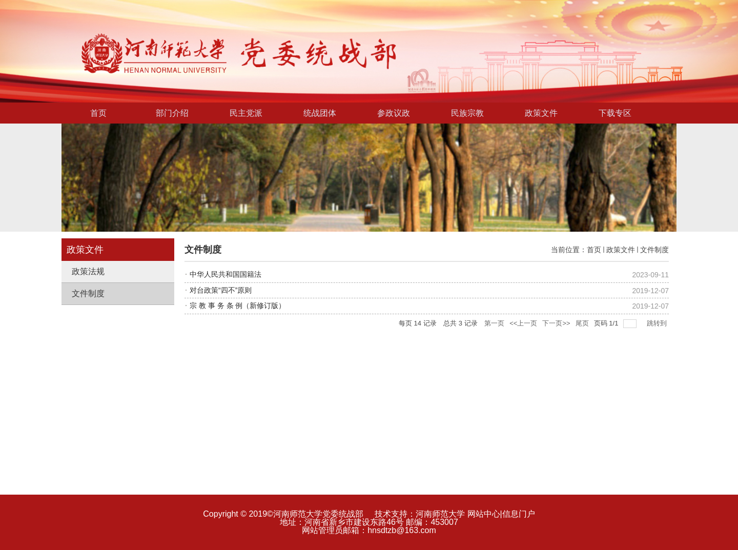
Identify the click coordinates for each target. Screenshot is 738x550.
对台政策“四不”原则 (221, 290)
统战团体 (319, 113)
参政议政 (393, 113)
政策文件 (541, 113)
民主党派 (246, 113)
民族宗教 (467, 113)
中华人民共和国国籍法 (225, 274)
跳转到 (658, 323)
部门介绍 (172, 113)
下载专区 (615, 113)
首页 (98, 113)
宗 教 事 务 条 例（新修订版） (237, 305)
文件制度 (654, 250)
